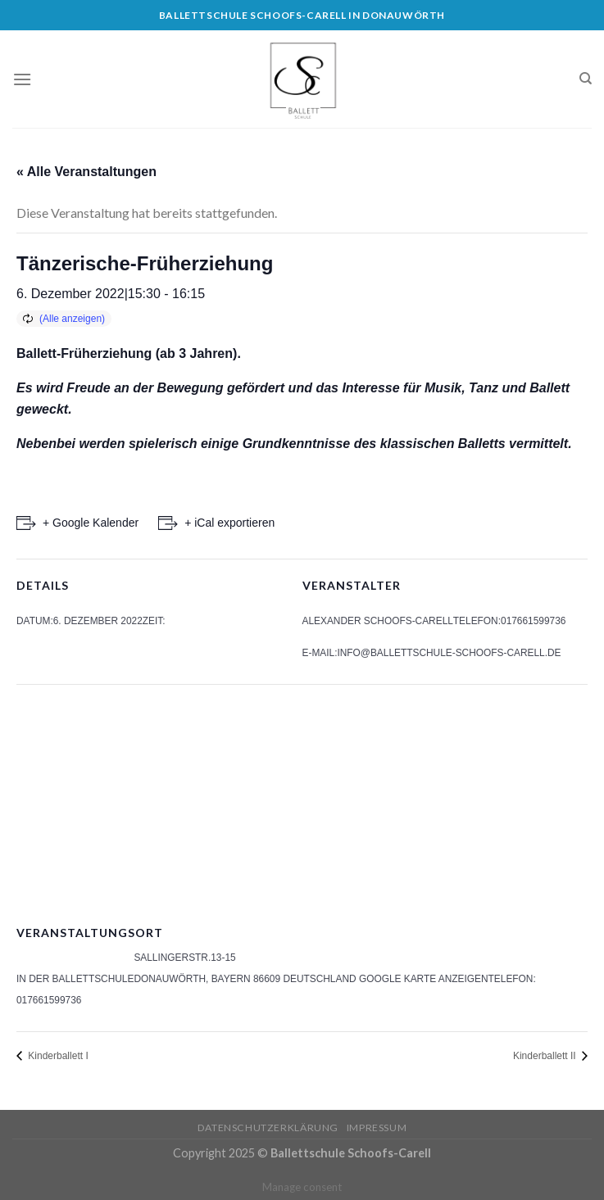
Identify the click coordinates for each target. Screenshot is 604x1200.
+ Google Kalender (91, 522)
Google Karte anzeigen (423, 979)
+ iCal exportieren (229, 522)
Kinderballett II (546, 1056)
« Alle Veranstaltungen (86, 172)
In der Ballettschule (75, 979)
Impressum (377, 1127)
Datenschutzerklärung (268, 1127)
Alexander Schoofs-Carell (377, 621)
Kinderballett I (57, 1056)
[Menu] (22, 79)
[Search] (585, 78)
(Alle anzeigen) (72, 318)
